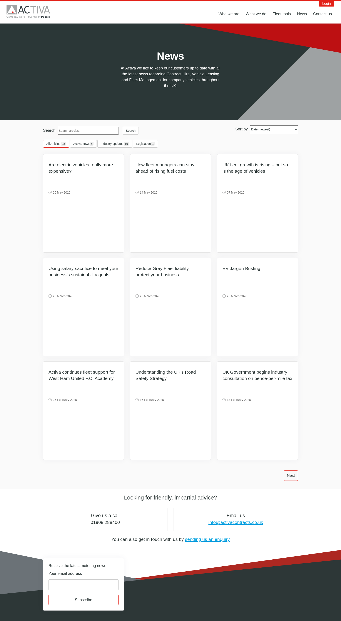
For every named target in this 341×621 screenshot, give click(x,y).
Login (326, 3)
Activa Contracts (32, 11)
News (302, 14)
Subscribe (83, 600)
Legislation (145, 144)
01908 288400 (105, 522)
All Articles (56, 144)
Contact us (322, 14)
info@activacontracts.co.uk (235, 522)
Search (49, 130)
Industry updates (115, 144)
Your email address (65, 573)
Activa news (83, 144)
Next (291, 475)
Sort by (241, 129)
